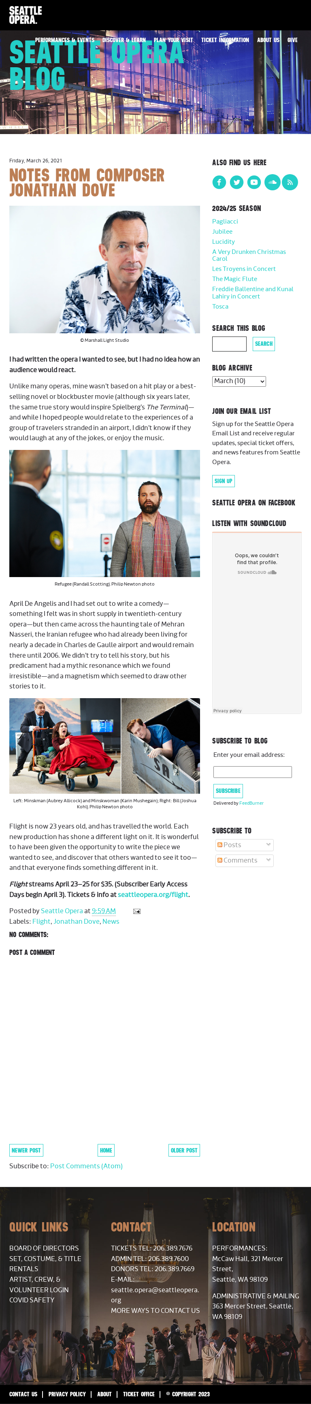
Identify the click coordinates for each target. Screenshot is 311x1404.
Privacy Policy (67, 1394)
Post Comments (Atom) (86, 1166)
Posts (229, 845)
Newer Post (26, 1150)
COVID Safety (32, 1300)
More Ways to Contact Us (155, 1310)
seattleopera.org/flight (153, 895)
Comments (237, 860)
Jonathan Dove (76, 921)
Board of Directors (44, 1248)
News (110, 921)
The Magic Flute (234, 279)
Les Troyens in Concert (244, 269)
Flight (41, 921)
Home (106, 1150)
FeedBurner (251, 803)
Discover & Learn (124, 40)
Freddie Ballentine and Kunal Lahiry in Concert (253, 293)
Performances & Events (64, 40)
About (104, 1394)
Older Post (184, 1150)
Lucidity (223, 242)
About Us (268, 40)
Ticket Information (225, 40)
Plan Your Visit (173, 40)
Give (293, 40)
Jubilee (222, 232)
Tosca (220, 307)
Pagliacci (225, 221)
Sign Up (223, 481)
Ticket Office (139, 1394)
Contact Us (23, 1394)
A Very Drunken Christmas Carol (249, 256)
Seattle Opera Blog (97, 65)
